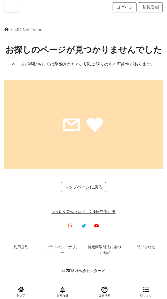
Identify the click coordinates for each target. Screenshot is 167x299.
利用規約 (21, 247)
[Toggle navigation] (11, 7)
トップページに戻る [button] (83, 186)
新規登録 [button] (150, 7)
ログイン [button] (124, 7)
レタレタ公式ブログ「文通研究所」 (83, 212)
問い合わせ (146, 247)
